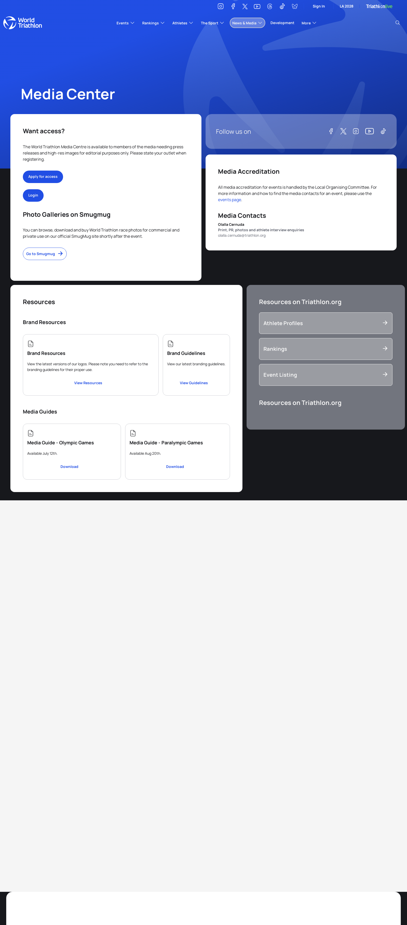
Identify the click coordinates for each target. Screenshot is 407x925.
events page (229, 199)
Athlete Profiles (283, 323)
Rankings (275, 348)
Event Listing (280, 374)
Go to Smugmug (40, 253)
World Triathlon (22, 22)
